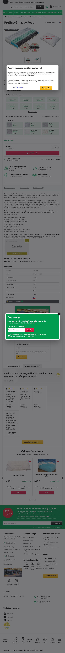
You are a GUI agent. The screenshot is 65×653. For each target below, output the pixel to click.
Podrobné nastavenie (18, 87)
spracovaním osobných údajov (27, 335)
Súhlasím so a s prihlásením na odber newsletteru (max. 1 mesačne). (28, 335)
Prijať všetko (46, 88)
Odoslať (29, 330)
